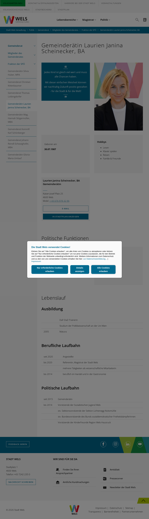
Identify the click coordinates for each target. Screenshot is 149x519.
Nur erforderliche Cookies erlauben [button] (50, 269)
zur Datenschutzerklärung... (95, 259)
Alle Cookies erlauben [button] (103, 269)
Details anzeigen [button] (79, 269)
